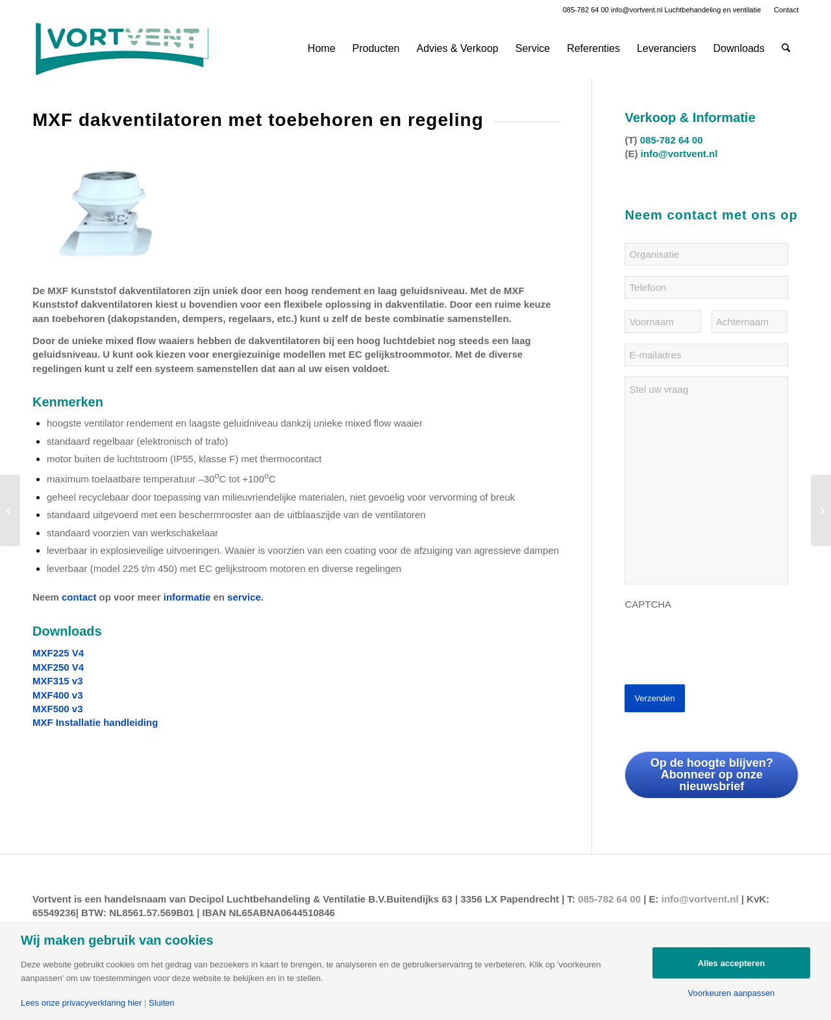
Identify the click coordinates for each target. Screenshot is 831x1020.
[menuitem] (783, 9)
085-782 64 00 (586, 10)
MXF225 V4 (58, 652)
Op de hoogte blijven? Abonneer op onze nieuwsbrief (712, 774)
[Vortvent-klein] (121, 48)
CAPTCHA (648, 604)
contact (79, 597)
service (244, 597)
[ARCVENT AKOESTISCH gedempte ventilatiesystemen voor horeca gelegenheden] (821, 510)
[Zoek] (786, 48)
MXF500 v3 (57, 708)
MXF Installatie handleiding (95, 722)
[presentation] (723, 642)
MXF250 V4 (58, 667)
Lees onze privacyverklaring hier (81, 1003)
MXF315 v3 (57, 680)
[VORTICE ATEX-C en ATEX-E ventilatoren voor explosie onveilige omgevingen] (10, 510)
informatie (187, 597)
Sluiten (162, 1003)
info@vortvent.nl (637, 10)
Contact (786, 10)
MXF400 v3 (57, 695)
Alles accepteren (731, 963)
